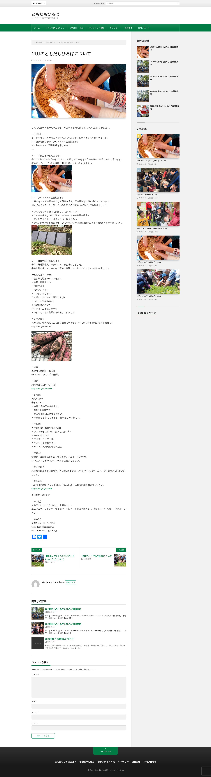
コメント (35, 674)
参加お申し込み (76, 28)
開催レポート (155, 198)
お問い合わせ (143, 28)
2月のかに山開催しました (147, 194)
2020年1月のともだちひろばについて (151, 160)
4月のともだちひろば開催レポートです (152, 228)
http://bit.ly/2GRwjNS (41, 388)
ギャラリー (114, 28)
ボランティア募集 (96, 28)
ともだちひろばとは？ (55, 28)
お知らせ (48, 60)
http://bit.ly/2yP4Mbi (41, 488)
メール (34, 712)
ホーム (37, 28)
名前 (34, 701)
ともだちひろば (45, 14)
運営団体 (128, 28)
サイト (34, 723)
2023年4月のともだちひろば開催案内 (63, 624)
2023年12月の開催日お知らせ (59, 639)
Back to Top (106, 751)
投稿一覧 (69, 582)
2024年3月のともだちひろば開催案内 (63, 609)
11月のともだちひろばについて (149, 262)
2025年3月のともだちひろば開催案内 (110, 3)
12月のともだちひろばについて (96, 556)
